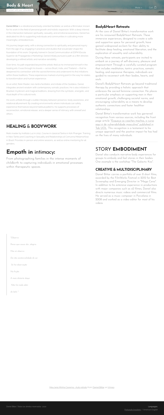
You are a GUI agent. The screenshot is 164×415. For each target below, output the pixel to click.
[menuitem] (62, 8)
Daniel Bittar (98, 387)
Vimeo (111, 387)
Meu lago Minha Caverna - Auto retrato (68, 387)
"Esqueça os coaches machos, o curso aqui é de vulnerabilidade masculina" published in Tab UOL (124, 124)
